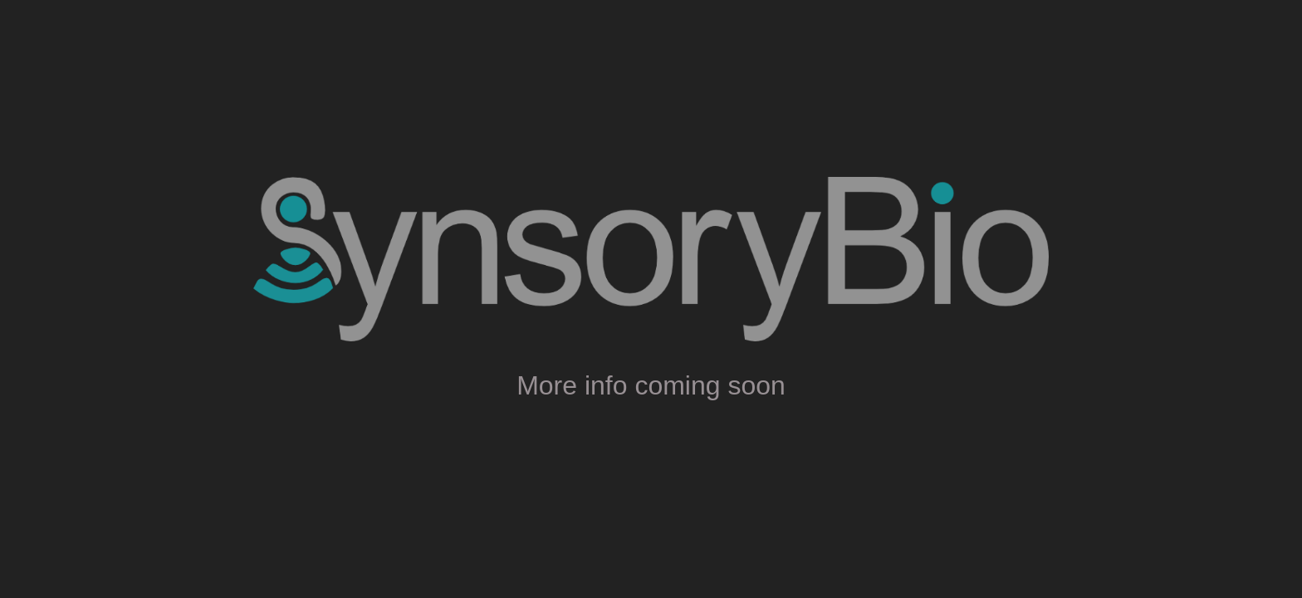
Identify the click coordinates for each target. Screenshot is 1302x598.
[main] (650, 380)
